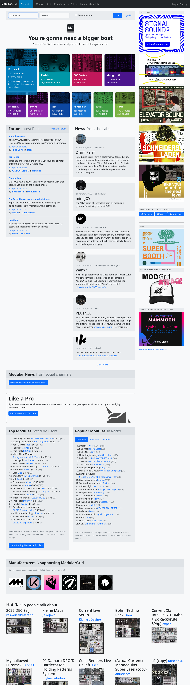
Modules (40, 4)
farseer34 (175, 661)
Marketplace (95, 4)
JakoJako (49, 615)
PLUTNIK (83, 313)
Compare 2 (46, 491)
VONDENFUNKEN (20, 170)
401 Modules (58, 110)
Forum (83, 4)
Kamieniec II (98, 464)
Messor (29, 482)
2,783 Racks (123, 113)
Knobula (99, 147)
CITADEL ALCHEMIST (107, 508)
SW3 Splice (97, 520)
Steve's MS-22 (38, 497)
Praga (28, 444)
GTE (93, 452)
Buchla (99, 107)
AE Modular (80, 107)
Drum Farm (86, 152)
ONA (30, 516)
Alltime (106, 439)
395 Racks (78, 113)
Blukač (98, 348)
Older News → (104, 364)
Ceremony (99, 492)
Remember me (85, 15)
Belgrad (29, 463)
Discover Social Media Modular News (28, 382)
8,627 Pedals (47, 79)
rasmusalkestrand (20, 615)
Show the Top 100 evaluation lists (26, 545)
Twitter (161, 214)
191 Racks (13, 113)
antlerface (123, 674)
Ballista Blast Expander (99, 461)
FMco (99, 495)
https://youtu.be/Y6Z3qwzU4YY (91, 287)
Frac (54, 107)
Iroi (88, 517)
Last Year (94, 439)
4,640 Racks (112, 82)
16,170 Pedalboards (50, 82)
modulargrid (17, 191)
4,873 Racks (79, 82)
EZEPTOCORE (99, 486)
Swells (91, 445)
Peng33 (28, 665)
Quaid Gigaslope (105, 514)
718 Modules (80, 79)
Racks (49, 4)
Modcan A (13, 107)
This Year (81, 439)
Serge (120, 107)
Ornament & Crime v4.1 (96, 523)
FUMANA (27, 500)
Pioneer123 (17, 233)
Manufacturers (61, 4)
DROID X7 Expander (22, 522)
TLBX (96, 498)
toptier (15, 212)
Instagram (176, 214)
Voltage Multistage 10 (108, 489)
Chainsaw (38, 513)
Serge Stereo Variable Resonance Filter (98, 476)
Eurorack (14, 69)
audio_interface (17, 136)
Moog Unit (113, 75)
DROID (44, 488)
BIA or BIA (14, 157)
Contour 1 (45, 466)
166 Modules (80, 110)
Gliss (20, 472)
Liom (128, 615)
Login (175, 4)
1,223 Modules (114, 79)
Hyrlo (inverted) (31, 475)
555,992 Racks (15, 76)
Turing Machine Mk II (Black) (26, 457)
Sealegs (24, 504)
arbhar (25, 447)
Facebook (146, 214)
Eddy (102, 467)
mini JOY (83, 198)
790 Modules (123, 110)
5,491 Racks (101, 113)
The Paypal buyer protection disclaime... (29, 199)
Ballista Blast (94, 448)
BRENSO (27, 450)
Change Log (15, 178)
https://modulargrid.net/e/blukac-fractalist (96, 355)
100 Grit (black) (41, 441)
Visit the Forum (58, 128)
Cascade (104, 501)
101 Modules (14, 110)
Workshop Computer (110, 470)
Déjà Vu (100, 480)
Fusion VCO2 (31, 460)
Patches (74, 4)
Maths (28, 485)
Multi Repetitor (105, 455)
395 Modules (36, 110)
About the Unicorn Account (23, 413)
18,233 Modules (16, 73)
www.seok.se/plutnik (104, 326)
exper (166, 624)
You (28, 233)
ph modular (100, 194)
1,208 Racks (57, 113)
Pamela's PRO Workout (42, 438)
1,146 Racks (36, 113)
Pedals (45, 75)
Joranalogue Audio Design (107, 265)
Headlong (14, 220)
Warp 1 (82, 270)
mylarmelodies (54, 678)
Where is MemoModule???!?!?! (153, 349)
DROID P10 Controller (23, 510)
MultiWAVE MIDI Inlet (101, 458)
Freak (19, 479)
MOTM (33, 107)
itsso (94, 665)
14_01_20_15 (17, 149)
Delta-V (29, 494)
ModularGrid (33, 191)
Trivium (106, 483)
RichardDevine (90, 619)
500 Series (80, 75)
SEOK (97, 308)
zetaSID (91, 505)
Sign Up (183, 4)
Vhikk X (27, 469)
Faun (91, 511)
